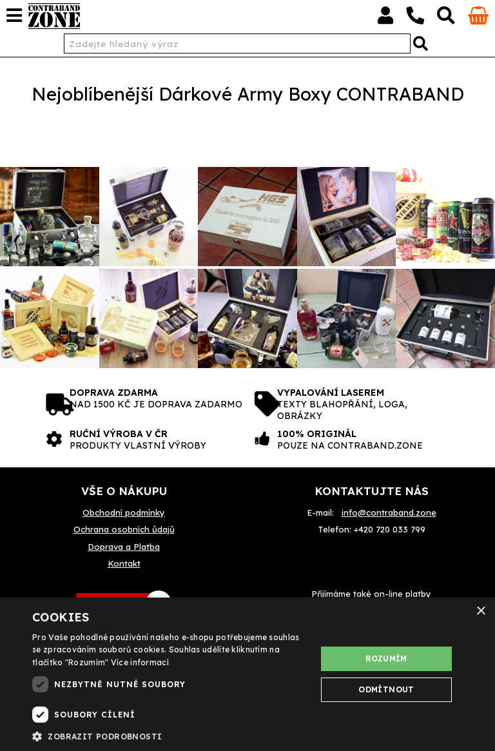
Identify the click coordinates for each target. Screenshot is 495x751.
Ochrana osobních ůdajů (124, 529)
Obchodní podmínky (123, 512)
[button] (170, 735)
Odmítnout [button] (386, 689)
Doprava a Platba (124, 546)
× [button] (480, 611)
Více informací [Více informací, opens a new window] (140, 662)
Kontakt (124, 563)
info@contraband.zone (389, 512)
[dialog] (247, 674)
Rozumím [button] (386, 658)
